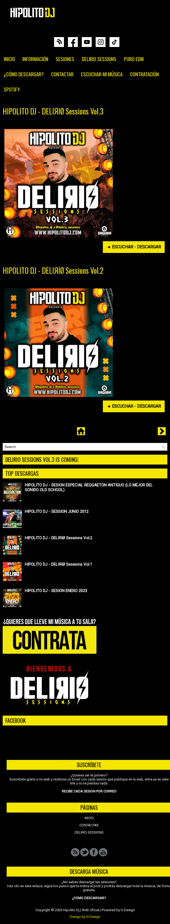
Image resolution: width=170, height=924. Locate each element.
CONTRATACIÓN (144, 74)
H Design (128, 910)
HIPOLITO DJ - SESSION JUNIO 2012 (56, 511)
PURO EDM (134, 58)
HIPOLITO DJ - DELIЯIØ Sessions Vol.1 (58, 564)
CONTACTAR (62, 74)
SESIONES (65, 58)
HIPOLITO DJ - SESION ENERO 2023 (56, 590)
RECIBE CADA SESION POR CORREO (89, 791)
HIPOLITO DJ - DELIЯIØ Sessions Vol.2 (53, 270)
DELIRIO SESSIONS (99, 58)
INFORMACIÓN (35, 58)
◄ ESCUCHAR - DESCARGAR (134, 246)
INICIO (9, 58)
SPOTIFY (12, 89)
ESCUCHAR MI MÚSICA (102, 74)
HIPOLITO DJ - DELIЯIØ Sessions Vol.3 (53, 111)
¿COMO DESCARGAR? (89, 898)
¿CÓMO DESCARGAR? (24, 74)
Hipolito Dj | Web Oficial (81, 910)
